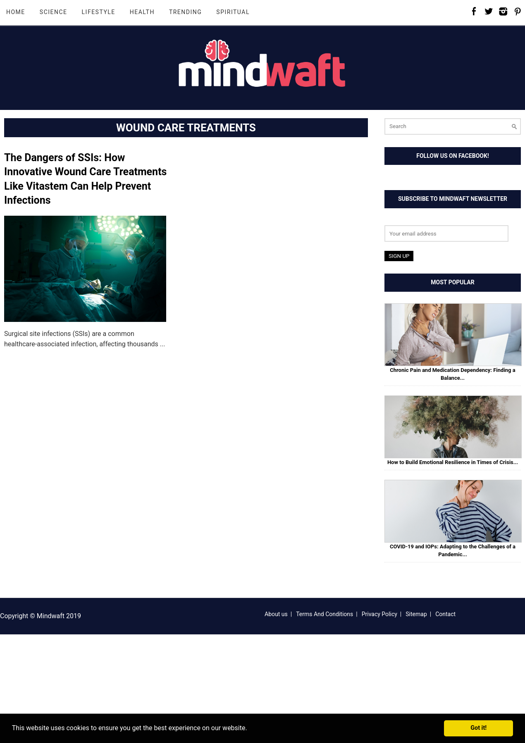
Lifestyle (98, 12)
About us (276, 614)
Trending (185, 12)
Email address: (405, 220)
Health (142, 12)
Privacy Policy (379, 614)
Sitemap (416, 614)
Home (15, 12)
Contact (445, 614)
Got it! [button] (478, 727)
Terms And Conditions (324, 614)
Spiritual (233, 12)
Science (53, 12)
